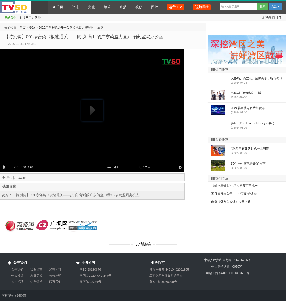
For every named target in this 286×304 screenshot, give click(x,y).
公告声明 (55, 275)
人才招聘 (17, 281)
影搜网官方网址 (30, 18)
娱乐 (107, 7)
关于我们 (17, 269)
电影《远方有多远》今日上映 (231, 201)
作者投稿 (17, 275)
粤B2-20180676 (90, 269)
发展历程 (36, 275)
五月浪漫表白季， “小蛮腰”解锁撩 (234, 193)
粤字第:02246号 (90, 281)
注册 (277, 18)
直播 (123, 7)
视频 (138, 7)
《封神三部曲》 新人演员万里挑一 (234, 185)
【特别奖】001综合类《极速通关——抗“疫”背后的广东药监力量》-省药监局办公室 (83, 36)
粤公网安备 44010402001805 (169, 269)
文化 (91, 7)
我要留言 (36, 269)
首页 (57, 7)
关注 (275, 6)
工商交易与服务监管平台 (166, 275)
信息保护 (36, 281)
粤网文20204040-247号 (95, 275)
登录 (267, 18)
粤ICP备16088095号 (163, 281)
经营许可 (55, 269)
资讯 (75, 7)
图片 (154, 7)
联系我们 (55, 281)
